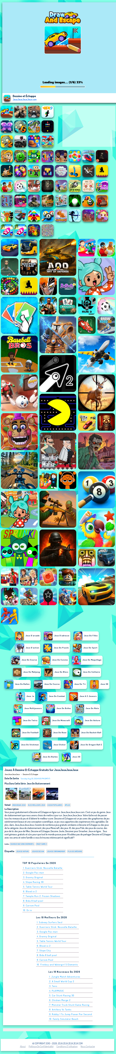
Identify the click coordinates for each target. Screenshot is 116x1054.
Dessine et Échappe (30, 774)
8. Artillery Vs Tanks (60, 1009)
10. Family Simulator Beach (64, 1018)
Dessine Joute (57, 831)
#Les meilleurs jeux (36, 805)
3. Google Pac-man (47, 931)
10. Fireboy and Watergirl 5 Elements (57, 964)
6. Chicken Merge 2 (60, 1000)
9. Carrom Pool (31, 905)
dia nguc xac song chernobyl (22, 844)
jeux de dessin (38, 851)
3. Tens (53, 986)
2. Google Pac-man (33, 872)
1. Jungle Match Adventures (64, 976)
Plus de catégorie (75, 851)
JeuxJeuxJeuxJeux (12, 774)
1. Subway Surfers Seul (50, 922)
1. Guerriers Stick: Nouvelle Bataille (43, 867)
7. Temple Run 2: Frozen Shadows (41, 896)
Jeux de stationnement (38, 783)
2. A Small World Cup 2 (61, 981)
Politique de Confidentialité (41, 1046)
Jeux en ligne (94, 831)
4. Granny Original (47, 936)
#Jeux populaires (55, 805)
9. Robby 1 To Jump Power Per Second (70, 1014)
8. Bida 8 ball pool (33, 900)
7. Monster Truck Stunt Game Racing (69, 1004)
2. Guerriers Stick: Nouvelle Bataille (57, 927)
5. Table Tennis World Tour (38, 886)
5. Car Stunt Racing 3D (61, 995)
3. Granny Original (33, 877)
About (23, 1046)
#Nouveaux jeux (19, 805)
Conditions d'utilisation (67, 1046)
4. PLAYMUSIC (56, 990)
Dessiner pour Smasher (76, 831)
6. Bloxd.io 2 (30, 891)
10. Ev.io (27, 910)
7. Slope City (44, 950)
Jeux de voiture (22, 851)
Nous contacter (88, 1046)
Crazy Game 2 (41, 844)
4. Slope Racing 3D (33, 882)
